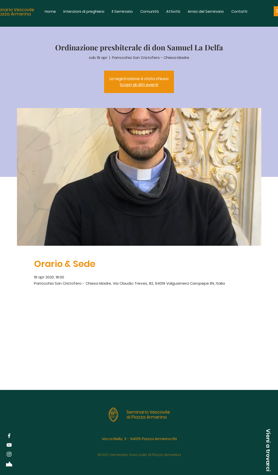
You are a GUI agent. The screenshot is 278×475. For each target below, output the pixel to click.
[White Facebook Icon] (9, 436)
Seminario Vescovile (148, 412)
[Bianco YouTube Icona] (9, 445)
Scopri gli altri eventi (139, 85)
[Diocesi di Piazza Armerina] (9, 463)
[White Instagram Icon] (9, 454)
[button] (268, 450)
